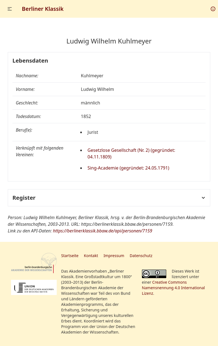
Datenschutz (141, 255)
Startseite (70, 255)
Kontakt (91, 255)
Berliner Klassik (43, 8)
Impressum (113, 255)
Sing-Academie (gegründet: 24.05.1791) (128, 168)
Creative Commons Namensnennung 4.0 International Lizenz (173, 288)
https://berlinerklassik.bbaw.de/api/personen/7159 (102, 231)
